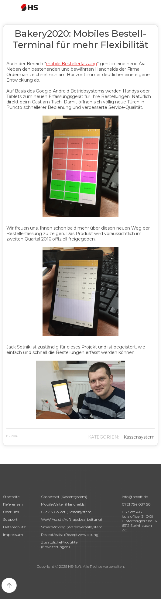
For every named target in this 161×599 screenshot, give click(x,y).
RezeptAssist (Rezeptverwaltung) (70, 534)
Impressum (13, 534)
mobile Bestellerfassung (71, 63)
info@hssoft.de (135, 496)
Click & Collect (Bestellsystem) (67, 512)
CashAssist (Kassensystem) (64, 496)
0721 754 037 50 (136, 504)
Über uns (11, 512)
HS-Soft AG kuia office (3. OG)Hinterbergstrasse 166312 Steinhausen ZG (139, 521)
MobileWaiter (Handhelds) (63, 504)
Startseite (11, 496)
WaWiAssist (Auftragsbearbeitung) (71, 519)
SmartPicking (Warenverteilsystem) (72, 527)
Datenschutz (14, 527)
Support (10, 519)
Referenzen (13, 504)
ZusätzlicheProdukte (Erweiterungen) (59, 544)
